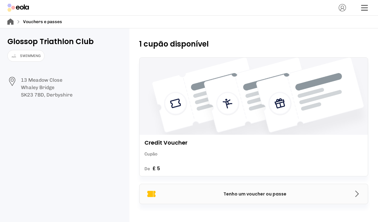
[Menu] (364, 8)
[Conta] (342, 8)
